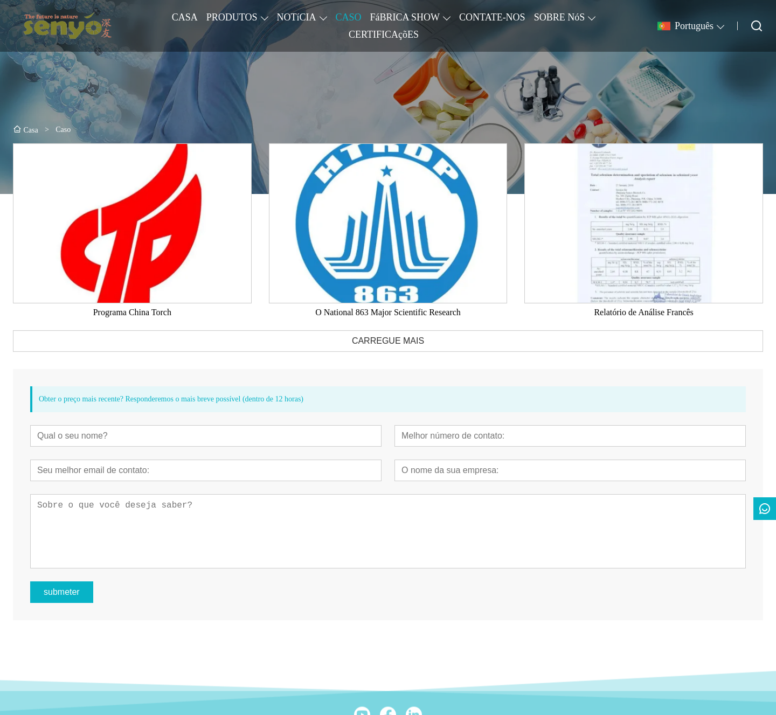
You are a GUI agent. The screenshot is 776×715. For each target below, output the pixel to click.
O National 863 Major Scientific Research (388, 320)
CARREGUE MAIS (388, 349)
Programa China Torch (132, 320)
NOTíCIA (296, 17)
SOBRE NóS (559, 17)
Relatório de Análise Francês (643, 320)
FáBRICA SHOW (405, 17)
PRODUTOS (232, 17)
